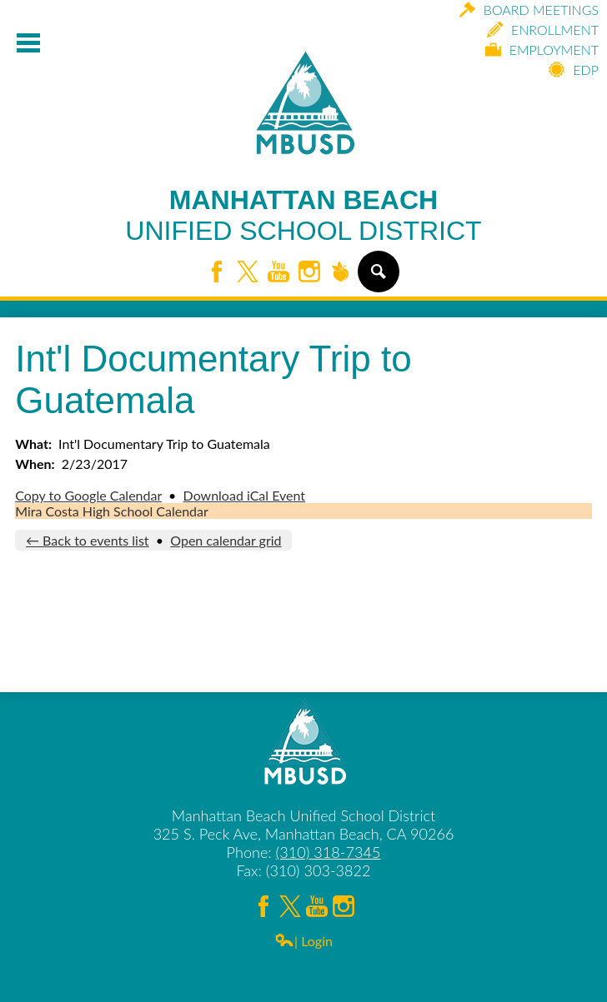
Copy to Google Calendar (88, 495)
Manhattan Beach (303, 216)
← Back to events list (87, 540)
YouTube (278, 273)
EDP (574, 69)
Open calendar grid (225, 540)
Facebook (216, 273)
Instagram (309, 273)
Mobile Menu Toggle (28, 42)
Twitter (247, 273)
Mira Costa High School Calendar (111, 511)
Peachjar (340, 273)
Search (377, 278)
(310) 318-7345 (328, 852)
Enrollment (543, 29)
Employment (542, 49)
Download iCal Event (244, 495)
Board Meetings (529, 9)
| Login (303, 941)
